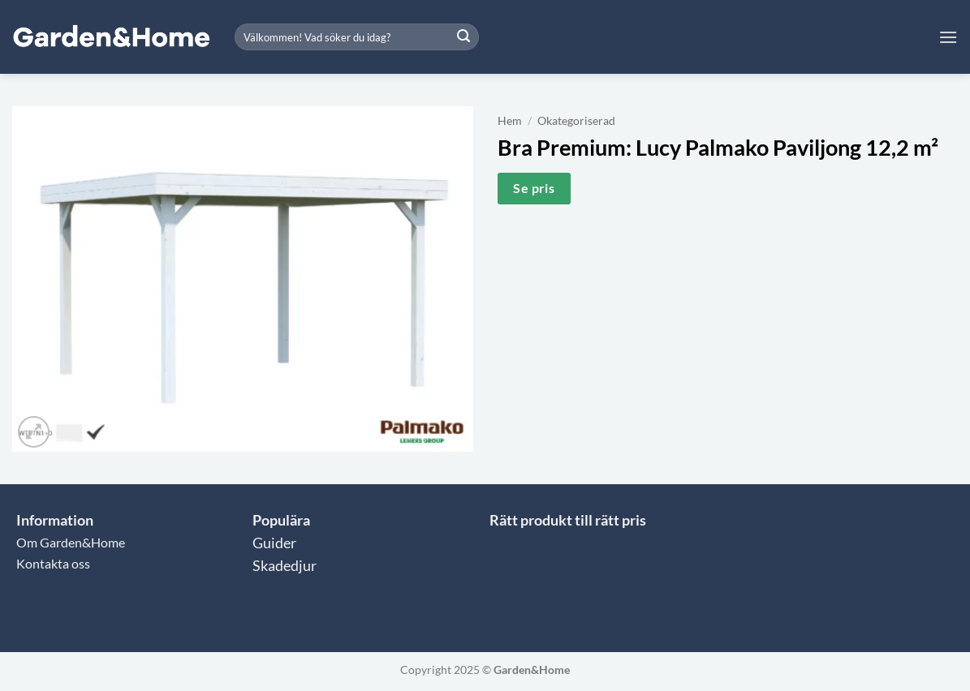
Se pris (533, 188)
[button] (948, 37)
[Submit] (463, 37)
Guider (274, 543)
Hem (510, 120)
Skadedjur (284, 565)
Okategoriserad (576, 120)
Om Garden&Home (70, 542)
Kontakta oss (53, 563)
